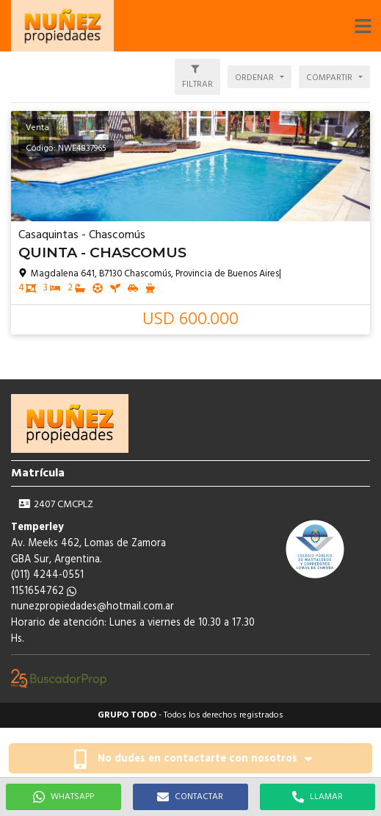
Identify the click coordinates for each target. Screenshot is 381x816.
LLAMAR (317, 797)
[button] (362, 26)
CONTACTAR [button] (190, 797)
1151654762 (43, 591)
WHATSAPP (63, 797)
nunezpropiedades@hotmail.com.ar (92, 606)
